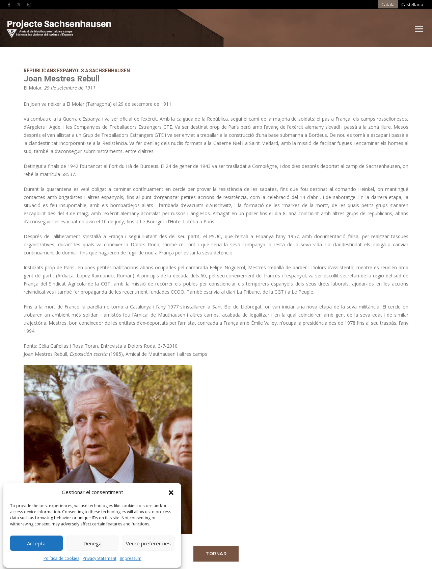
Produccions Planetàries (369, 540)
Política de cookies (61, 556)
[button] (170, 490)
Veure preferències (148, 541)
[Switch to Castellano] (367, 5)
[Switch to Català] (345, 5)
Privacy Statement (99, 556)
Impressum (130, 556)
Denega (92, 541)
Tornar (364, 193)
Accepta (36, 541)
